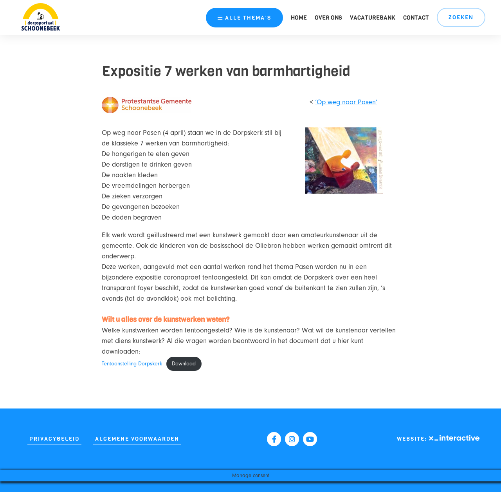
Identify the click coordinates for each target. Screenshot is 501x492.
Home (299, 18)
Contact (416, 18)
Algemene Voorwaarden (137, 439)
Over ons (328, 18)
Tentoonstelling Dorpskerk (132, 363)
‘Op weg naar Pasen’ (346, 102)
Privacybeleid (54, 439)
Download (184, 363)
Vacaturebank (372, 18)
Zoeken (461, 17)
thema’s (244, 18)
